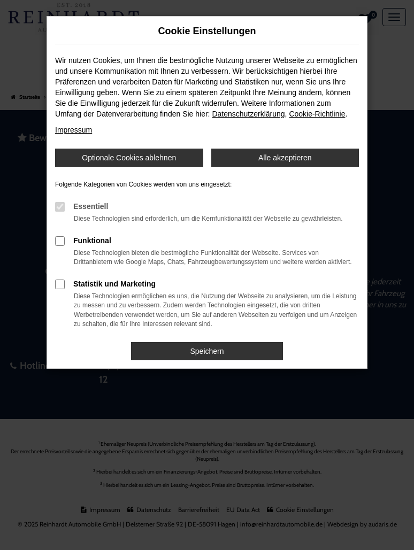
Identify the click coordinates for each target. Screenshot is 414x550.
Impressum (73, 130)
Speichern (207, 351)
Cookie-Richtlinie (317, 114)
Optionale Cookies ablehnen (129, 157)
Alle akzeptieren (285, 157)
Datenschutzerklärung (248, 114)
